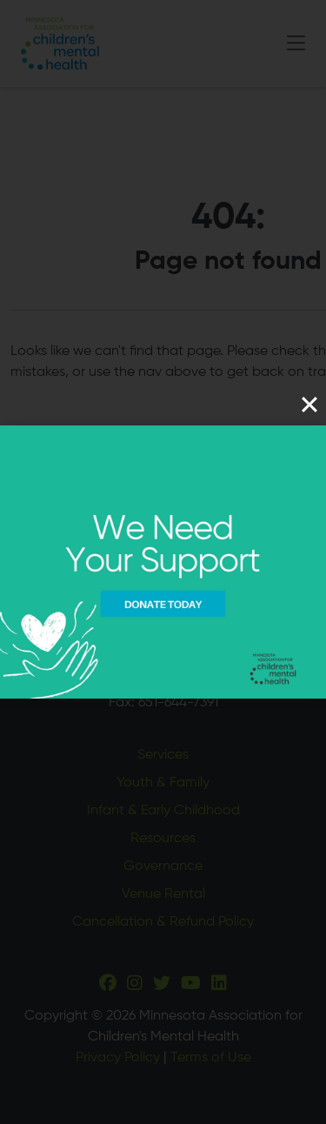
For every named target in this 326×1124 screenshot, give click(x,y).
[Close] (309, 404)
